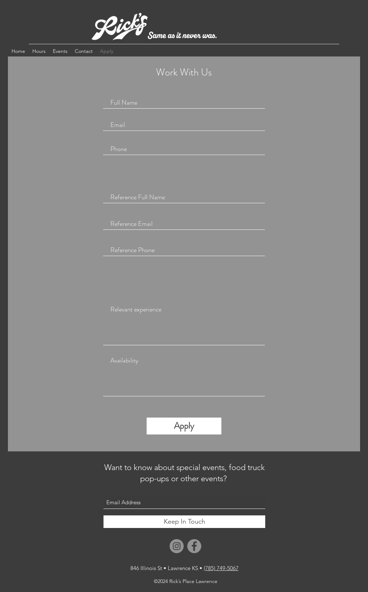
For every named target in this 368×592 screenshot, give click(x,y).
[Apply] (184, 426)
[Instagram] (177, 546)
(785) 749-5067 (221, 568)
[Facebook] (194, 546)
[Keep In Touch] (184, 521)
